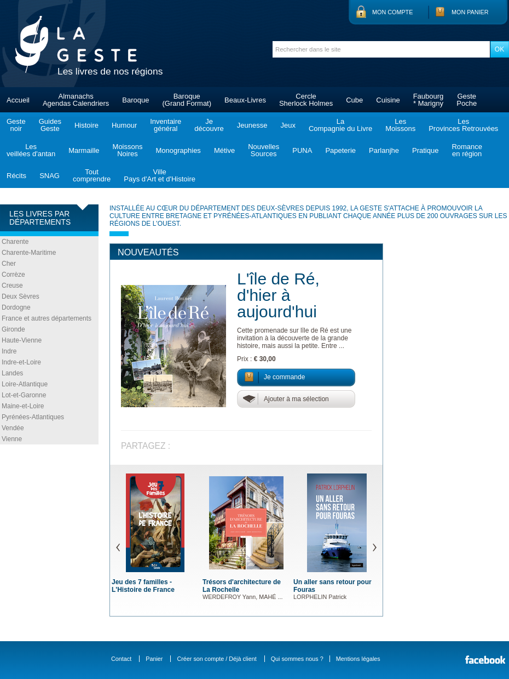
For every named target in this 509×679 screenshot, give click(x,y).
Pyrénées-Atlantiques (33, 417)
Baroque (135, 100)
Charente (15, 242)
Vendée (13, 428)
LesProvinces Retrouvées (463, 125)
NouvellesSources (263, 150)
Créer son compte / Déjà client (216, 658)
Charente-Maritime (29, 252)
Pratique (425, 150)
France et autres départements (46, 318)
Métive (224, 150)
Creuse (12, 285)
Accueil (18, 100)
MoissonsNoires (128, 150)
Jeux (287, 125)
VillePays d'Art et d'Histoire (159, 175)
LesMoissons (400, 125)
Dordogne (16, 307)
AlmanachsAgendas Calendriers (76, 99)
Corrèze (13, 274)
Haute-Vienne (22, 340)
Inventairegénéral (165, 125)
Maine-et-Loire (23, 406)
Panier (154, 658)
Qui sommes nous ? (297, 658)
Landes (12, 373)
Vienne (12, 439)
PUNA (302, 150)
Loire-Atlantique (25, 384)
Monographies (177, 150)
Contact (121, 658)
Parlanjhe (384, 150)
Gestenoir (16, 125)
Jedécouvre (208, 125)
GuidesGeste (50, 125)
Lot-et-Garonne (24, 395)
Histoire (86, 125)
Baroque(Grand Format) (186, 99)
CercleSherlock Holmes (306, 99)
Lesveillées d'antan (31, 150)
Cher (9, 263)
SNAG (49, 176)
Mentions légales (358, 658)
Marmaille (83, 150)
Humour (124, 125)
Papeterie (340, 150)
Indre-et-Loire (21, 362)
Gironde (13, 329)
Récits (16, 176)
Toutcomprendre (92, 175)
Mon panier (470, 12)
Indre (9, 351)
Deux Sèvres (20, 296)
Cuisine (388, 100)
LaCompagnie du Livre (340, 125)
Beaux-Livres (245, 100)
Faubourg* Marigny (428, 99)
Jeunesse (252, 125)
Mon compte (392, 12)
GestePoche (466, 99)
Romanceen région (467, 150)
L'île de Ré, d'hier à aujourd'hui (278, 295)
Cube (354, 100)
